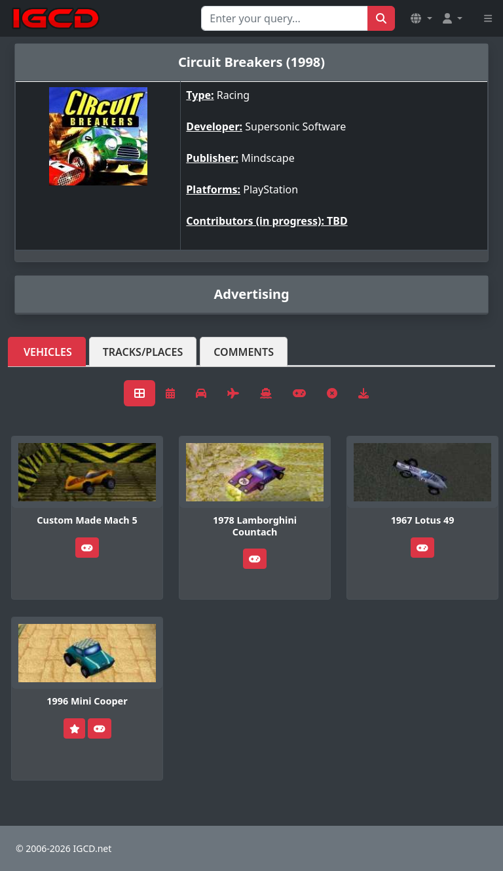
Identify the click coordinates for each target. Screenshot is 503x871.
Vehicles (48, 352)
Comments (244, 352)
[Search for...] (284, 18)
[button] (421, 18)
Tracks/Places (143, 352)
